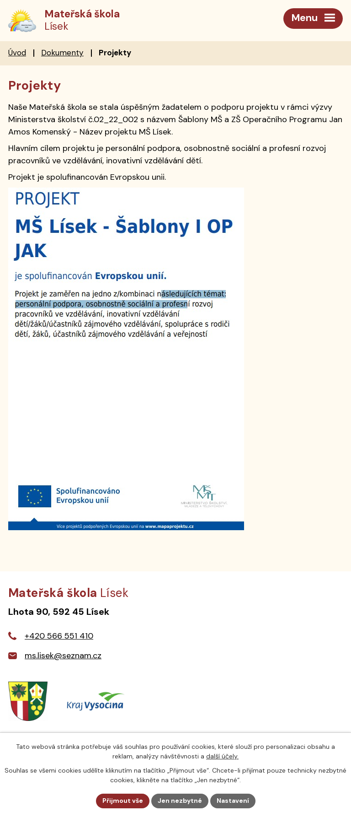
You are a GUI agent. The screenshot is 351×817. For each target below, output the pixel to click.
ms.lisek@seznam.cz (63, 655)
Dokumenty (62, 53)
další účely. (222, 756)
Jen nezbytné (180, 800)
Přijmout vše (122, 800)
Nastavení (233, 800)
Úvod (17, 53)
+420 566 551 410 (59, 635)
